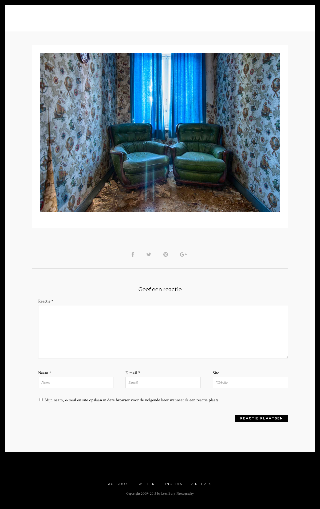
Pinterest (203, 485)
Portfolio (122, 16)
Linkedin (173, 485)
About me (66, 16)
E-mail (132, 374)
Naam (44, 374)
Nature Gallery (174, 16)
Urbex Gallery (220, 16)
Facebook (116, 485)
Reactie (45, 302)
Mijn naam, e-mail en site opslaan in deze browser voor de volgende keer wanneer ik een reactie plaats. (132, 401)
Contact (279, 16)
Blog (95, 16)
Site (216, 374)
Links (254, 16)
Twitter (145, 485)
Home (41, 16)
